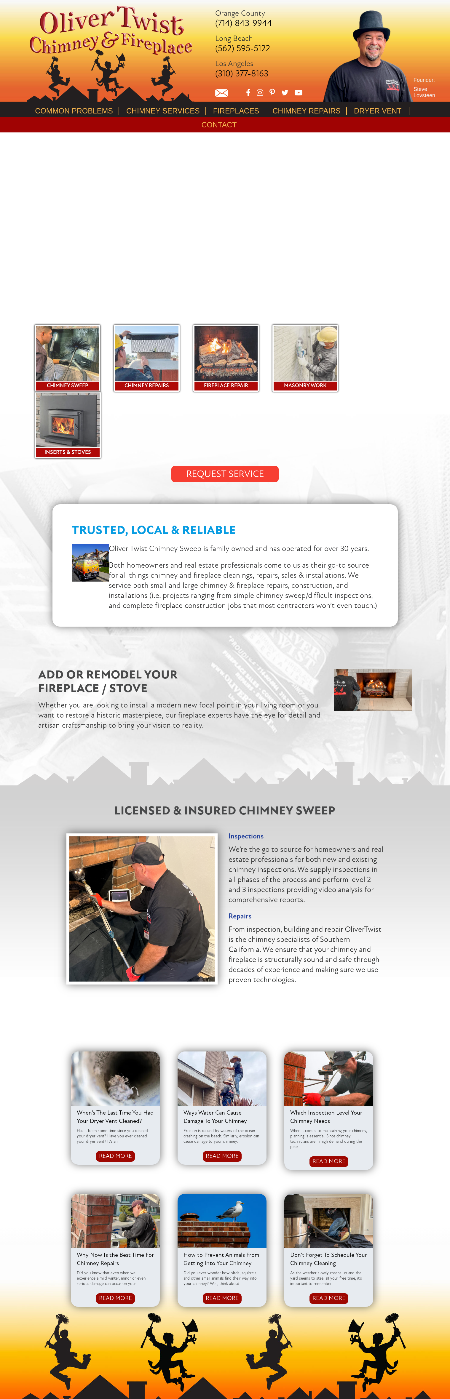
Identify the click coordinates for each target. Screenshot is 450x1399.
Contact (219, 125)
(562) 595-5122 (242, 49)
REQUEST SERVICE (225, 407)
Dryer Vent (378, 111)
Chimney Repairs (306, 111)
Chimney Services (163, 111)
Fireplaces (236, 111)
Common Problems (74, 111)
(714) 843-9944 (243, 23)
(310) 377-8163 (241, 74)
